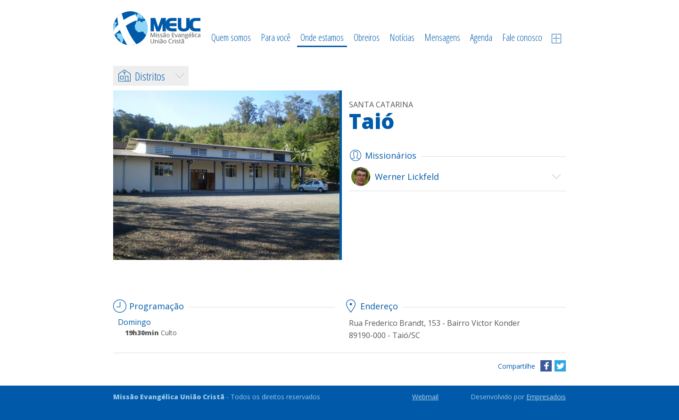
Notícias (401, 37)
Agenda (481, 37)
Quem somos (231, 37)
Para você (275, 37)
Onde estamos (322, 37)
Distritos (141, 76)
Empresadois (546, 396)
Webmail (425, 396)
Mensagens (442, 37)
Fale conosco (522, 37)
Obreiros (367, 37)
